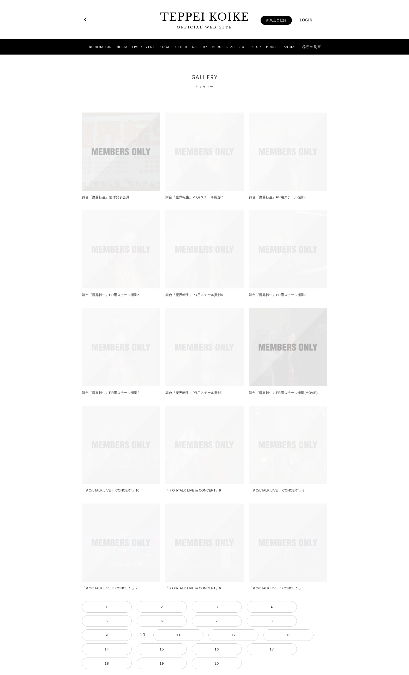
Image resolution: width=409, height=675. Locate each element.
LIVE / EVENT (143, 47)
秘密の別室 (311, 47)
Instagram (198, 652)
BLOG (217, 47)
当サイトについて (204, 639)
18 (121, 621)
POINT (271, 47)
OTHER (181, 47)
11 (254, 607)
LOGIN (306, 19)
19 (138, 621)
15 (321, 607)
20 (154, 621)
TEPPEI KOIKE (204, 20)
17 (104, 621)
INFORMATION (100, 47)
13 (288, 607)
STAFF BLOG (236, 47)
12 (271, 607)
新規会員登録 (276, 20)
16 (88, 621)
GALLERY (200, 47)
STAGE (165, 47)
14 (305, 607)
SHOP (256, 47)
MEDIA (122, 47)
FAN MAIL (290, 47)
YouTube (211, 652)
